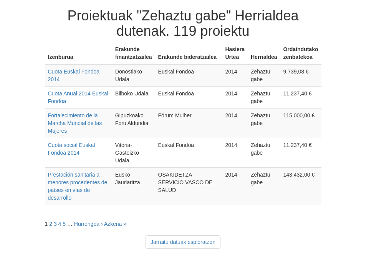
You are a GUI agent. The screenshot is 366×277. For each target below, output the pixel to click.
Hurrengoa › (88, 224)
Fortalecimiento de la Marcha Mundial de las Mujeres (75, 123)
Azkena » (115, 224)
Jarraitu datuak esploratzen (183, 242)
